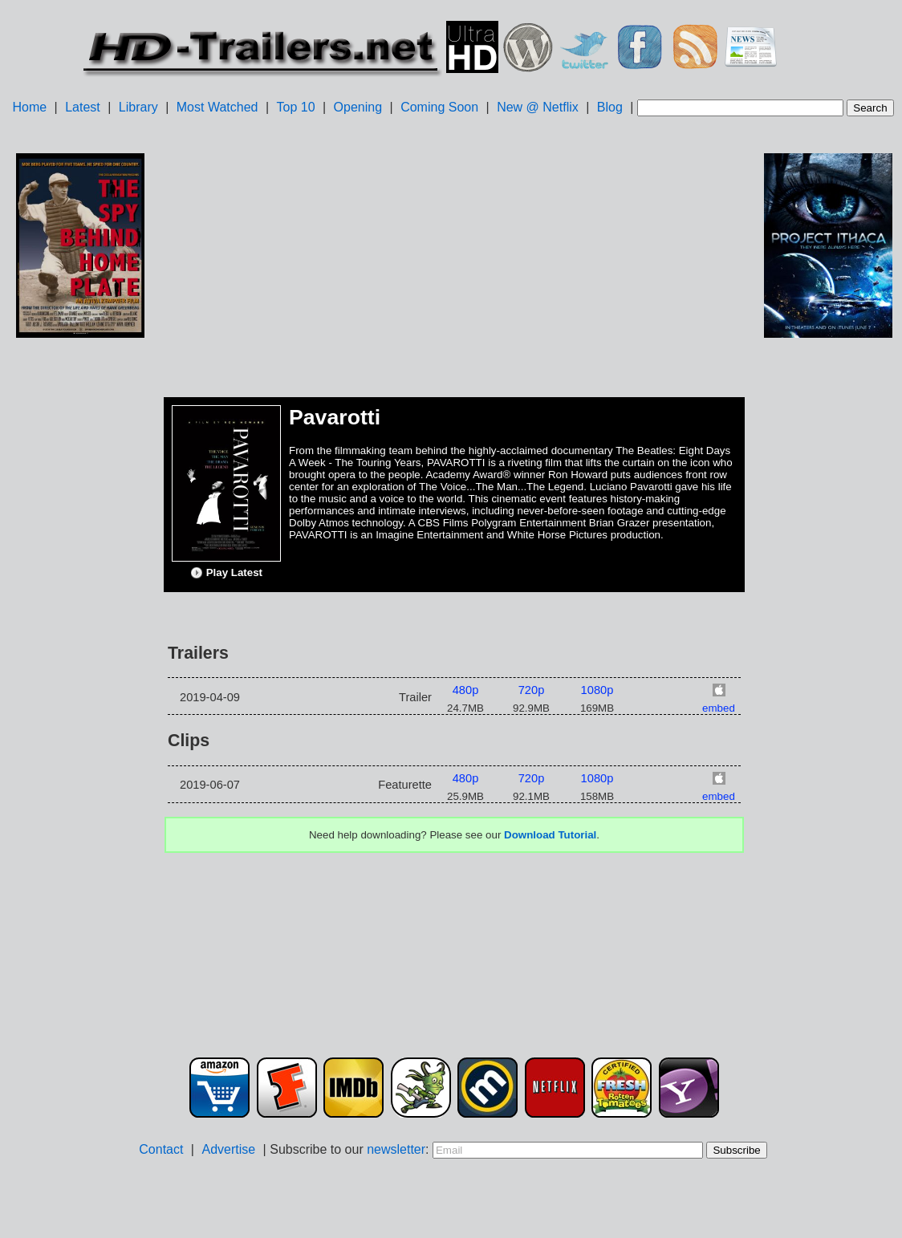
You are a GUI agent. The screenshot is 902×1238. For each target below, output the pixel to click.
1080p (597, 690)
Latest (82, 107)
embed (718, 708)
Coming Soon (439, 107)
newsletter (396, 1149)
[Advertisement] (80, 594)
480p (466, 690)
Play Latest (226, 572)
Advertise (228, 1149)
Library (138, 107)
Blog (610, 107)
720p (531, 690)
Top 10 (296, 107)
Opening (358, 107)
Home (29, 107)
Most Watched (217, 107)
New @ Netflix (538, 107)
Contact (161, 1149)
